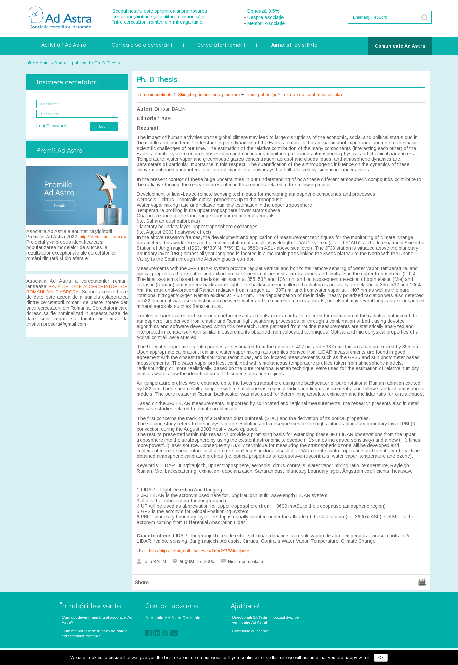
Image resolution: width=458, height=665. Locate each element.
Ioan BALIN (155, 561)
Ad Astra (39, 62)
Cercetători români (221, 45)
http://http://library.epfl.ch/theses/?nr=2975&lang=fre (199, 550)
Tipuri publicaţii (261, 94)
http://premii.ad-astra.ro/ (103, 236)
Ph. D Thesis (107, 62)
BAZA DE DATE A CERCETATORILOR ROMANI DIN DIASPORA (77, 289)
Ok (380, 657)
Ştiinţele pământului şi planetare (209, 94)
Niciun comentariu (245, 561)
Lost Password (51, 125)
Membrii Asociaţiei (266, 23)
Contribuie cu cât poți (251, 631)
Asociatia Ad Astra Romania (172, 617)
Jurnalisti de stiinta (294, 45)
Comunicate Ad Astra (400, 46)
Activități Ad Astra (63, 45)
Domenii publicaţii (72, 62)
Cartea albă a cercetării (142, 45)
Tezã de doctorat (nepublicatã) (312, 94)
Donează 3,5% (263, 11)
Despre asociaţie (265, 17)
